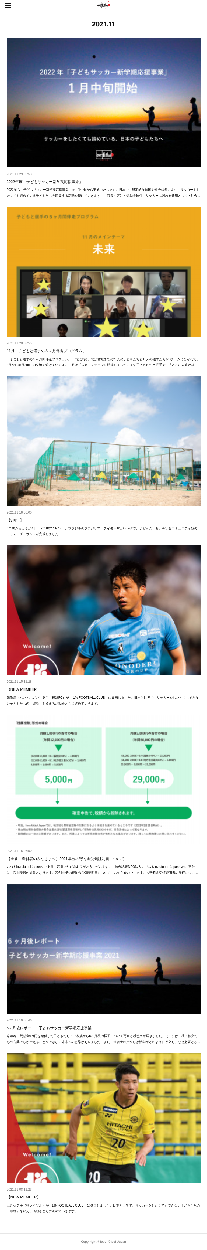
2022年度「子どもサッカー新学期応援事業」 (45, 181)
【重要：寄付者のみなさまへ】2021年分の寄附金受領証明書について (65, 859)
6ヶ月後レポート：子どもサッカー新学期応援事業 (49, 1028)
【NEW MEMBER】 (24, 689)
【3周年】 (15, 520)
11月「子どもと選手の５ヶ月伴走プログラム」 (46, 351)
